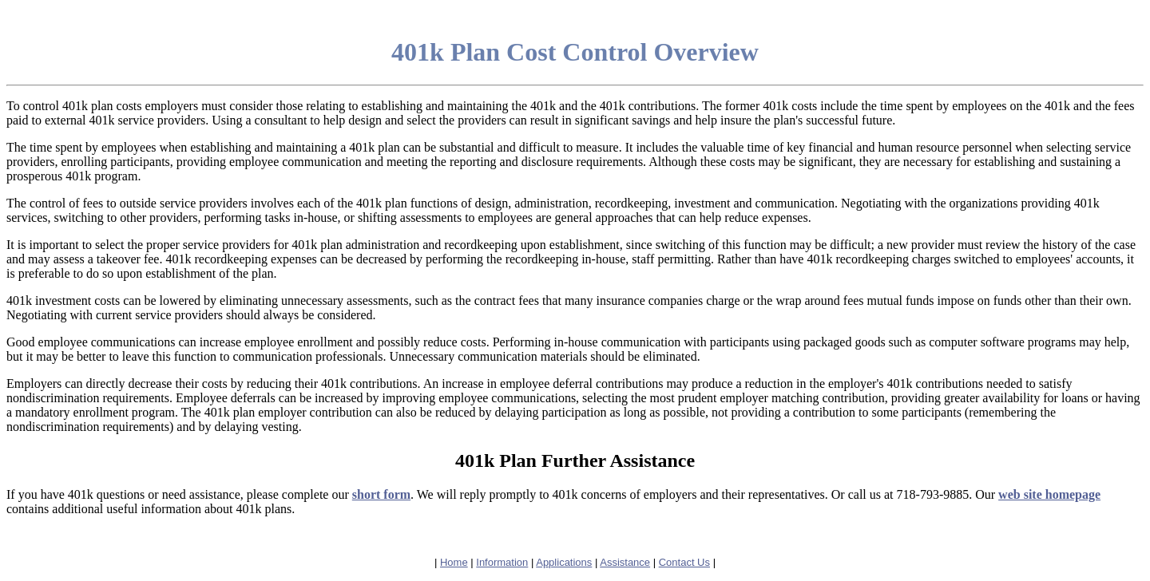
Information (502, 562)
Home (454, 562)
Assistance (625, 562)
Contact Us (684, 562)
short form (381, 494)
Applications (564, 562)
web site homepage (1049, 494)
